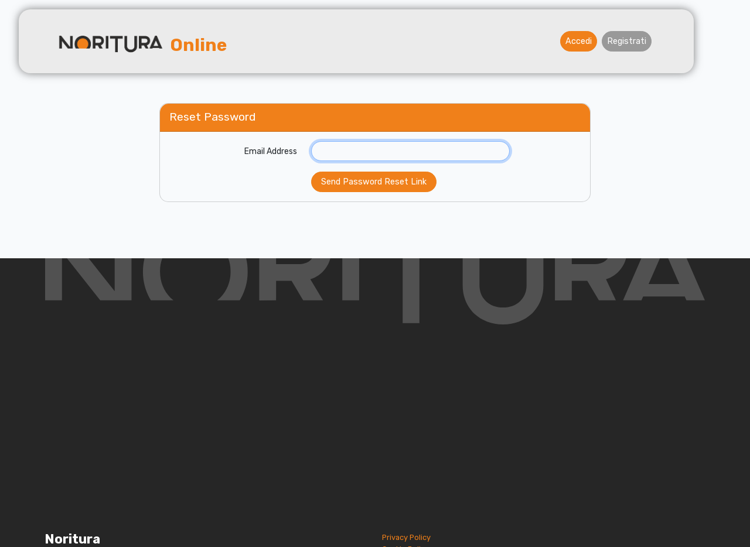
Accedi (578, 41)
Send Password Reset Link (374, 182)
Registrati (626, 41)
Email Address (270, 151)
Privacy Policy (406, 537)
